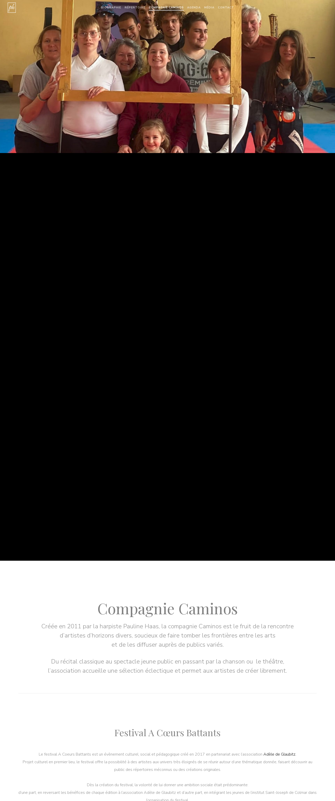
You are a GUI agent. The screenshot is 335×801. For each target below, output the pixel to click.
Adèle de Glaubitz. (279, 754)
